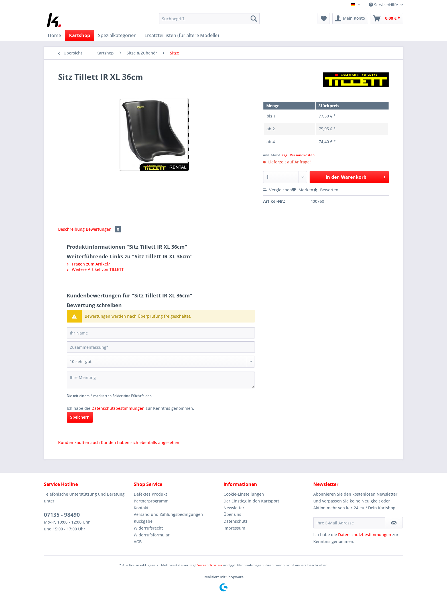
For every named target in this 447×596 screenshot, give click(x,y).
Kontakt (141, 507)
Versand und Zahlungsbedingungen (168, 514)
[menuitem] (209, 21)
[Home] (54, 35)
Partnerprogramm (151, 501)
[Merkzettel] (324, 18)
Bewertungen (103, 229)
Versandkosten (209, 565)
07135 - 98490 (62, 514)
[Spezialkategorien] (117, 35)
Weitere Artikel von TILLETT (95, 269)
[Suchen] (254, 18)
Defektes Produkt (150, 494)
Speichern (80, 417)
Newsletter (234, 507)
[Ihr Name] (161, 332)
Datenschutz (235, 521)
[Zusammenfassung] (161, 347)
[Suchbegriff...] (209, 18)
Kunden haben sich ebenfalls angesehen (140, 442)
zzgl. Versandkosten (298, 155)
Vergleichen (277, 189)
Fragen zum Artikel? (88, 264)
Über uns (232, 514)
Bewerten (325, 189)
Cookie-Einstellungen (244, 494)
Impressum (234, 528)
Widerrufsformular (152, 535)
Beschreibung (71, 229)
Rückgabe (143, 521)
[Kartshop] (79, 35)
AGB (138, 541)
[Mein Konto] (350, 18)
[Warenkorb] (387, 18)
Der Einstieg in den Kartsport (251, 501)
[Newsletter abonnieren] (394, 522)
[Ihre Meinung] (161, 380)
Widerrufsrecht (148, 528)
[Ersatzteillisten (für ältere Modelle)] (182, 35)
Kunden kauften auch (79, 442)
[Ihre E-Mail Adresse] (349, 522)
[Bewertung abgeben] (161, 362)
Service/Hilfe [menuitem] (384, 4)
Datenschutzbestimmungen (118, 408)
